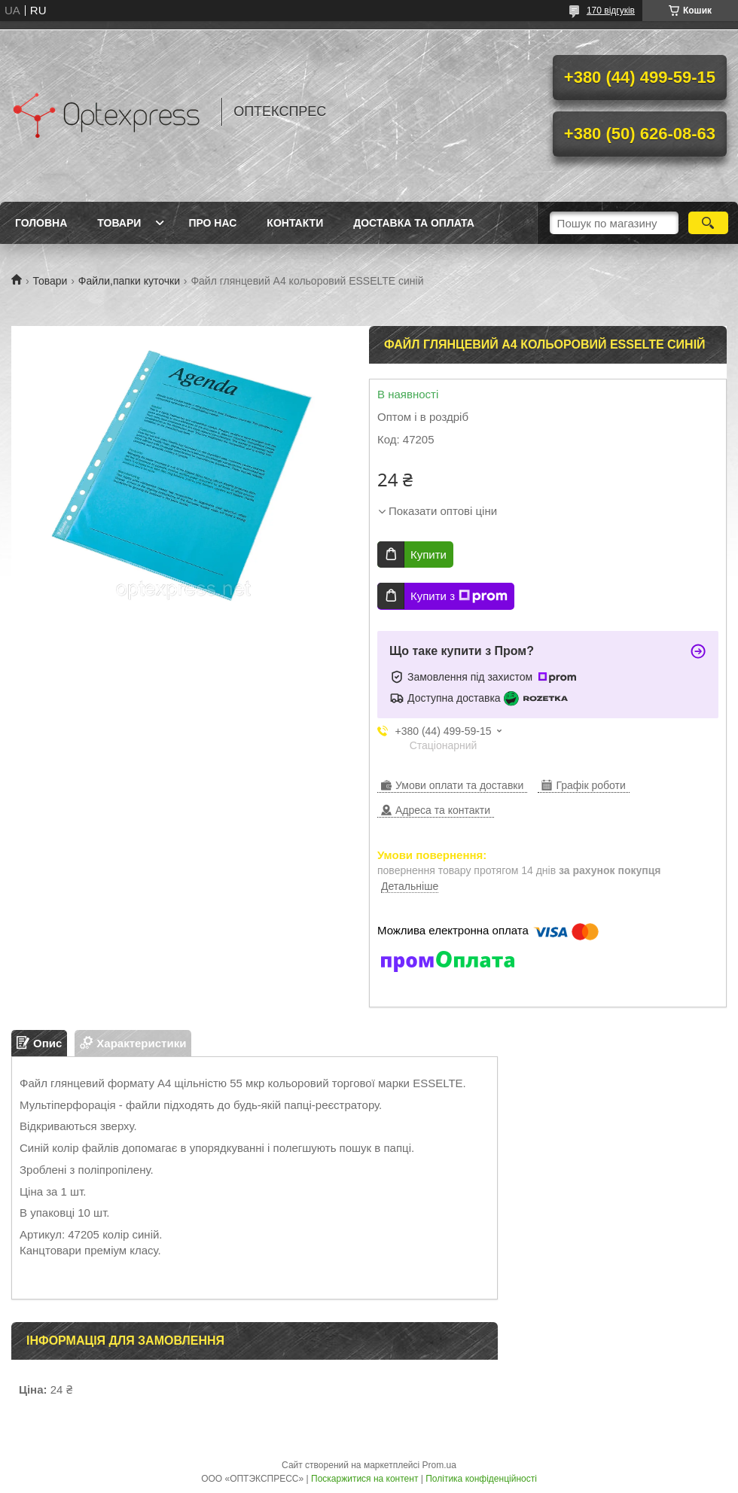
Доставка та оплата (413, 223)
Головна (41, 223)
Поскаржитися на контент (364, 1478)
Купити (428, 554)
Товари (119, 223)
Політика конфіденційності (481, 1478)
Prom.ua (439, 1465)
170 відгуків (611, 10)
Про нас (212, 223)
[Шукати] (708, 223)
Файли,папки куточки (129, 281)
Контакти (295, 223)
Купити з (459, 596)
